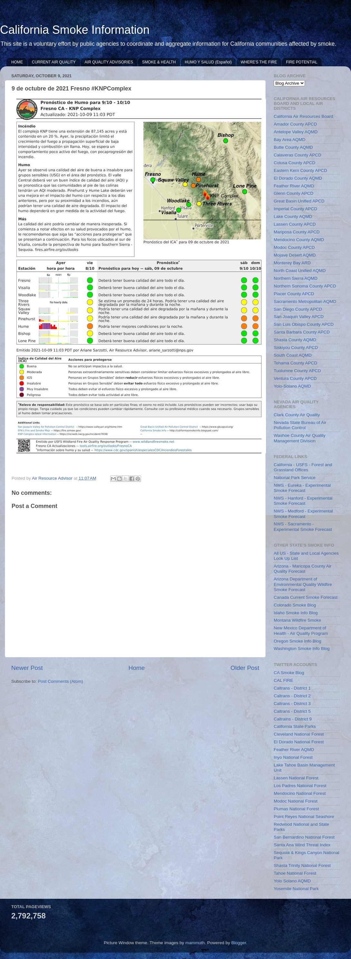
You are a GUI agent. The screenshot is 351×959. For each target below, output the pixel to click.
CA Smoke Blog (289, 672)
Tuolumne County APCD (297, 370)
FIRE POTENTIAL (301, 62)
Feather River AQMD (294, 185)
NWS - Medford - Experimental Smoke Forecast (303, 514)
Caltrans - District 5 (292, 711)
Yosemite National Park (296, 888)
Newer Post (27, 667)
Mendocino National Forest (300, 793)
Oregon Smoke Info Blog (297, 641)
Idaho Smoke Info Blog (296, 612)
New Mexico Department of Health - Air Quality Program (301, 630)
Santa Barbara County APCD (302, 332)
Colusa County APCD (294, 162)
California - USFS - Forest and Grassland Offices (303, 467)
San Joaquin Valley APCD (299, 316)
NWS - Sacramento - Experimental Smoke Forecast (303, 526)
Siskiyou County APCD (296, 347)
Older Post (245, 667)
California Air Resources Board (303, 116)
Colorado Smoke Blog (295, 605)
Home (136, 667)
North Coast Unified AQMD (300, 270)
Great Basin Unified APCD (299, 201)
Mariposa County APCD (297, 232)
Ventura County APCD (295, 378)
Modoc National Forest (296, 801)
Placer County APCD (294, 293)
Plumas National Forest (296, 808)
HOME (17, 62)
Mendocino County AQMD (299, 239)
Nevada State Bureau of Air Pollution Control (300, 425)
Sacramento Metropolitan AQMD (305, 301)
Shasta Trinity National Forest (302, 865)
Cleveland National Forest (299, 734)
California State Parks (295, 726)
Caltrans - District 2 (292, 695)
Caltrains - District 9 (293, 719)
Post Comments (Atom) (60, 681)
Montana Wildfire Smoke (297, 620)
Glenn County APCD (293, 193)
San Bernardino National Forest (304, 837)
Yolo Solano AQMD (292, 881)
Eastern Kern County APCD (300, 170)
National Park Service (295, 477)
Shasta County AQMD (295, 339)
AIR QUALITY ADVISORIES (109, 62)
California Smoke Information (74, 29)
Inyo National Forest (293, 757)
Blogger (238, 942)
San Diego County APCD (298, 309)
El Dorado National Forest (299, 741)
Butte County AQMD (293, 147)
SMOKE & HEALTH (159, 62)
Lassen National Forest (296, 778)
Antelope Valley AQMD (296, 131)
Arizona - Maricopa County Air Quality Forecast (302, 569)
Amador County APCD (295, 124)
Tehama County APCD (295, 363)
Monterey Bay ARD (292, 262)
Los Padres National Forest (300, 785)
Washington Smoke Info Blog (302, 648)
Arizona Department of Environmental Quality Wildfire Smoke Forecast (303, 584)
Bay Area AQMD (289, 139)
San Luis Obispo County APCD (304, 324)
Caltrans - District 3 (292, 703)
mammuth (195, 942)
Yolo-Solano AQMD (292, 386)
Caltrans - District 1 (292, 688)
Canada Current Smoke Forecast (305, 597)
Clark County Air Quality (297, 414)
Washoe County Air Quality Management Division (300, 438)
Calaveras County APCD (297, 155)
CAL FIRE (283, 680)
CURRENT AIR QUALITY (54, 62)
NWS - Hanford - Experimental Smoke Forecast (303, 501)
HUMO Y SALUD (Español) (208, 62)
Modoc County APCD (294, 247)
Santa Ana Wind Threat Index (302, 844)
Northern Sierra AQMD (296, 278)
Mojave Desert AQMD (295, 255)
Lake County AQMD (293, 216)
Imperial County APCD (295, 208)
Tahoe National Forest (295, 873)
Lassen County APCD (295, 224)
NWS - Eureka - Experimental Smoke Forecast (302, 488)
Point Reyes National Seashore (304, 816)
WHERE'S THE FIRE (259, 62)
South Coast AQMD (293, 355)
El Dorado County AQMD (298, 178)
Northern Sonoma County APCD (305, 286)
